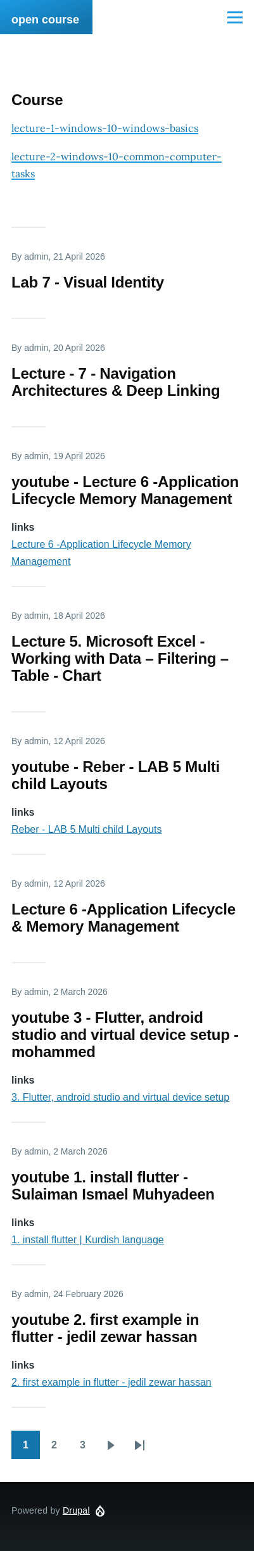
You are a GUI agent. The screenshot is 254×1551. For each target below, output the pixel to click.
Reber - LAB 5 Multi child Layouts (86, 829)
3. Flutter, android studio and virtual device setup (120, 1097)
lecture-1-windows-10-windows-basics (104, 128)
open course (45, 19)
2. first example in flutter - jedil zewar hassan (111, 1382)
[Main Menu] (235, 17)
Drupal (76, 1510)
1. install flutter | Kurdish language (87, 1239)
